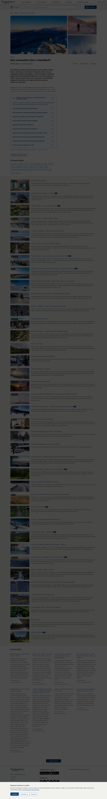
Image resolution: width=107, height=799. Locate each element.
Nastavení (34, 794)
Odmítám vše (24, 794)
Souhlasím (15, 794)
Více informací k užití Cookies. (31, 789)
